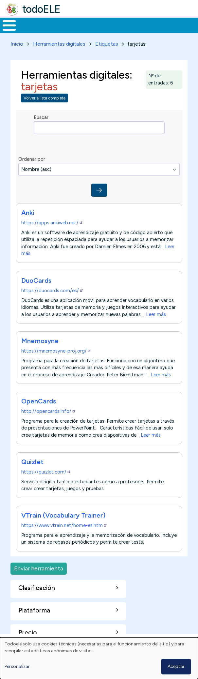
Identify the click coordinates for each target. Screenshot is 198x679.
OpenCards (38, 401)
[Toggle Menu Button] (9, 25)
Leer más (156, 314)
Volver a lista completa (44, 98)
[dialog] (99, 658)
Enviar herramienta (38, 568)
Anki (27, 213)
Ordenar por (31, 159)
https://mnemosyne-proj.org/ (56, 351)
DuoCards (36, 280)
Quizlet (32, 462)
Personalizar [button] (17, 666)
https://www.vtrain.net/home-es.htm (64, 525)
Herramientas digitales (59, 44)
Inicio (16, 44)
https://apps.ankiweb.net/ (52, 223)
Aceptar (176, 666)
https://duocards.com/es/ (52, 291)
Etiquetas (106, 44)
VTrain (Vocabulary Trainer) (63, 515)
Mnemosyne (40, 341)
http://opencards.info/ (48, 411)
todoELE (41, 9)
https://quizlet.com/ (46, 472)
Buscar (41, 117)
